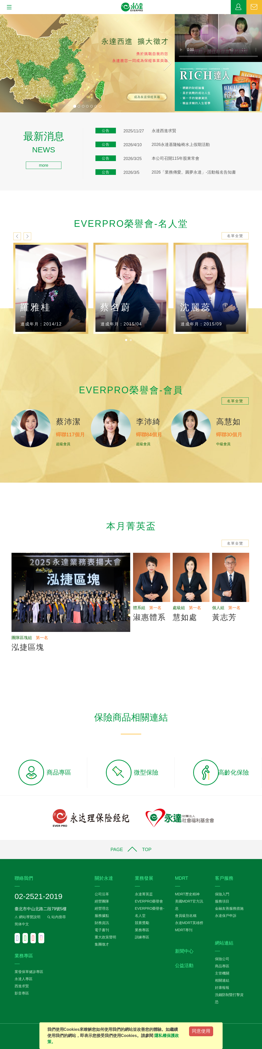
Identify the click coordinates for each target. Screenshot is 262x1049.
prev (17, 236)
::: (1, 134)
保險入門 (222, 894)
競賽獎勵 (142, 923)
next (27, 236)
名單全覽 (235, 236)
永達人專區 (23, 979)
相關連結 (222, 980)
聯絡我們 (254, 7)
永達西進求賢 (164, 131)
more (43, 165)
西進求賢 (22, 986)
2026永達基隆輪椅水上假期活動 (181, 144)
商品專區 (222, 966)
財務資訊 (102, 923)
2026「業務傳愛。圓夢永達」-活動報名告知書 (194, 172)
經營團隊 (102, 901)
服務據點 (102, 916)
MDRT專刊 (183, 930)
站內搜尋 (56, 917)
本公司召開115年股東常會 (176, 158)
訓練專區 (142, 937)
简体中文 (22, 924)
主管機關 (222, 973)
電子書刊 (102, 930)
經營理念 (102, 908)
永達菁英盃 (144, 894)
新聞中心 (184, 951)
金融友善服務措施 (229, 908)
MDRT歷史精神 (187, 894)
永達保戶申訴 (225, 916)
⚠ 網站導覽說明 (27, 917)
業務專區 (238, 7)
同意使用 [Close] (201, 1031)
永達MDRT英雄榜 (189, 923)
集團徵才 (102, 944)
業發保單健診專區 (29, 972)
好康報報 (222, 988)
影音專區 (22, 993)
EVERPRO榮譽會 (149, 901)
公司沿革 (102, 894)
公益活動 (184, 965)
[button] (13, 63)
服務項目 (222, 901)
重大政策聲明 (105, 937)
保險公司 (222, 959)
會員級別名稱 (185, 916)
